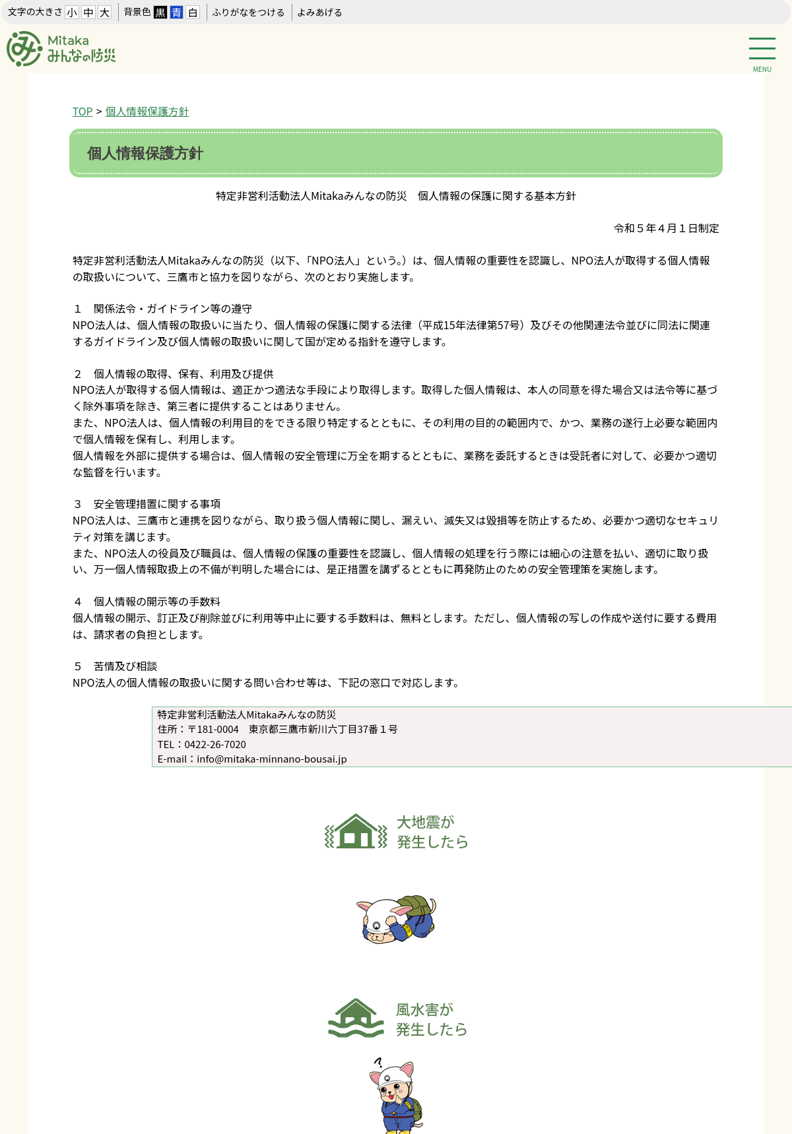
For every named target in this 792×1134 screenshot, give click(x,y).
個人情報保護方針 (147, 111)
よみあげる (320, 11)
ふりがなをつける (248, 11)
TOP (83, 111)
